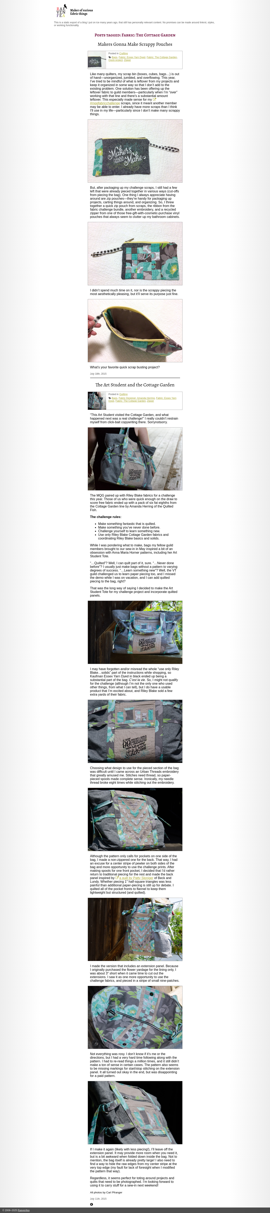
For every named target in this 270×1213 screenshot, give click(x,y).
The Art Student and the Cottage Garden (135, 385)
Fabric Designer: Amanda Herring (137, 398)
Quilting (123, 394)
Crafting (123, 53)
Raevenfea (24, 1210)
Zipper (127, 60)
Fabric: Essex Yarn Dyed (132, 57)
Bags (114, 57)
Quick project (116, 60)
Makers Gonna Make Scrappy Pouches (135, 44)
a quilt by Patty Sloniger (136, 878)
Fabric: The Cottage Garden (162, 57)
